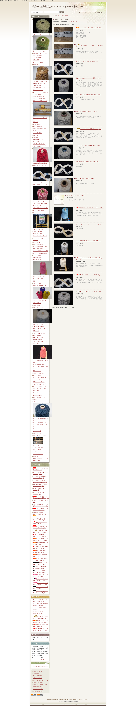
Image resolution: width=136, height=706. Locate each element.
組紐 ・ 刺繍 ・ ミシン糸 (39, 390)
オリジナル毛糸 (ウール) (39, 300)
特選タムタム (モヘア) (38, 324)
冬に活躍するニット (38, 686)
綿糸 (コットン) (37, 212)
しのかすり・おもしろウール (40, 279)
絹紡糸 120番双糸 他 (38, 244)
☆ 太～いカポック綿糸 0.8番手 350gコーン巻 (89, 258)
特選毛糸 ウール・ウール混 (40, 53)
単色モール (36, 399)
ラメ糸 (35, 429)
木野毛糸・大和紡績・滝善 (40, 81)
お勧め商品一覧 (37, 303)
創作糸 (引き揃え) (37, 257)
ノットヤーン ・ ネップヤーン (40, 92)
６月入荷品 (36, 141)
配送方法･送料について (73, 699)
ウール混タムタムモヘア (39, 326)
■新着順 (75, 21)
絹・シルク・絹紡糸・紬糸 (40, 246)
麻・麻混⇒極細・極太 (38, 364)
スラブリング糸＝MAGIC (39, 386)
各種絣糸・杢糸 (37, 85)
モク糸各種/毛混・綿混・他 (40, 163)
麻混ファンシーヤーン (38, 382)
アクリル (35, 401)
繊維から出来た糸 (37, 678)
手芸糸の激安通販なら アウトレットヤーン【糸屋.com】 (59, 6)
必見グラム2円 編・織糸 (39, 144)
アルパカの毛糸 (37, 57)
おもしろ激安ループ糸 (38, 335)
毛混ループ (36, 331)
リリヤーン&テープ (38, 90)
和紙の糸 (35, 64)
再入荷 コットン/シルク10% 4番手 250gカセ (89, 61)
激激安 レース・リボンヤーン (40, 435)
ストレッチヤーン (38, 454)
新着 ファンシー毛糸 (38, 51)
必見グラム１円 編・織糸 (39, 128)
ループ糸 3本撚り (38, 337)
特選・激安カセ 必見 (38, 307)
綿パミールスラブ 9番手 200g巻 (85, 178)
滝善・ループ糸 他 (37, 55)
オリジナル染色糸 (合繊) (39, 98)
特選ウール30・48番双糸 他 (40, 285)
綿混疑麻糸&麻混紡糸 (38, 373)
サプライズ (36, 445)
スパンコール (36, 242)
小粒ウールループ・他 (38, 333)
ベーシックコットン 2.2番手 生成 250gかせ (89, 27)
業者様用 (35, 456)
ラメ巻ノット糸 (37, 94)
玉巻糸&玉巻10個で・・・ (39, 229)
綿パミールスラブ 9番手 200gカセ (77, 195)
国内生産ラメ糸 (37, 433)
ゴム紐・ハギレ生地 (38, 447)
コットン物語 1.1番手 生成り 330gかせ (88, 129)
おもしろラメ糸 (37, 431)
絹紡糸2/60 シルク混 (38, 248)
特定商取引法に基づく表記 (53, 699)
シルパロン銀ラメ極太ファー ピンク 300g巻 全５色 (41, 514)
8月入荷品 (35, 135)
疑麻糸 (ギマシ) (37, 371)
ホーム (54, 15)
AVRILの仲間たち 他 (38, 96)
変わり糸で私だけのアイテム (40, 680)
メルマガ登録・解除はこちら (40, 666)
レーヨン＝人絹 (37, 255)
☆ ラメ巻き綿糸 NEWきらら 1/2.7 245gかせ (89, 224)
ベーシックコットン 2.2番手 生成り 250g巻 (89, 46)
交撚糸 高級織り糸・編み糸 (40, 208)
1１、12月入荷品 (37, 133)
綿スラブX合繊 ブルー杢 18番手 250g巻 (90, 208)
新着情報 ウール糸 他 (39, 165)
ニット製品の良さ (37, 675)
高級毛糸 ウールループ (39, 328)
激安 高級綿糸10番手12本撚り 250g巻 (86, 111)
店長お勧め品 (36, 305)
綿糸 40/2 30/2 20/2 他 (39, 87)
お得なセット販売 (37, 233)
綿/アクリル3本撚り (38, 339)
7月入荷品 (35, 137)
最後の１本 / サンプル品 (39, 83)
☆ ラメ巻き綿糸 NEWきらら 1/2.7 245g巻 (88, 240)
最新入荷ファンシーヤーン (40, 184)
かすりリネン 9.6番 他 (39, 377)
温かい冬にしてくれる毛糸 (40, 684)
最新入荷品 (36, 60)
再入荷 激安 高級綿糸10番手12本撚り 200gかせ (88, 94)
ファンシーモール (37, 395)
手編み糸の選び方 (37, 671)
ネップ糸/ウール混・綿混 (39, 388)
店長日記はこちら (44, 659)
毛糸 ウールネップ (38, 283)
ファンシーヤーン (37, 182)
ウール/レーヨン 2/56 (39, 276)
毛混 (34, 281)
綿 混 (35, 130)
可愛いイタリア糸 (37, 231)
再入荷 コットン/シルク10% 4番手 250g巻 (88, 78)
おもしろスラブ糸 (37, 126)
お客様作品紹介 (37, 460)
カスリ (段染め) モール (39, 397)
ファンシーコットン (38, 62)
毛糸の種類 (36, 673)
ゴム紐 (35, 451)
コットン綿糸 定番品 (38, 210)
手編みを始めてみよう (38, 682)
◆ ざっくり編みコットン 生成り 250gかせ (89, 275)
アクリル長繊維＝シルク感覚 (40, 251)
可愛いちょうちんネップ (39, 146)
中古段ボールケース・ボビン (40, 458)
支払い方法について (63, 699)
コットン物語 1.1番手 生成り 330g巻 (88, 145)
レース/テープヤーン (38, 379)
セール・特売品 (37, 449)
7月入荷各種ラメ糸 (38, 139)
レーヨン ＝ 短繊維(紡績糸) (40, 253)
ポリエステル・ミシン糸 (39, 422)
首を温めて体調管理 (38, 691)
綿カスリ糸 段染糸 (37, 375)
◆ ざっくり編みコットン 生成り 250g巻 (88, 291)
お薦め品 (35, 122)
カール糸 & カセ (37, 124)
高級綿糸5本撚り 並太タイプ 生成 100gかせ (88, 161)
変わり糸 (35, 393)
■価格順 (70, 21)
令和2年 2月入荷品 (38, 259)
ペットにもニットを (38, 689)
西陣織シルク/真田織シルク (40, 101)
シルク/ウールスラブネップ (40, 236)
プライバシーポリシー (84, 699)
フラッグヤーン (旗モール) (40, 203)
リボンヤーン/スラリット (39, 205)
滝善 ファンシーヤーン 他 (40, 34)
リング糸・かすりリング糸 (40, 384)
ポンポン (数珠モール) (38, 201)
